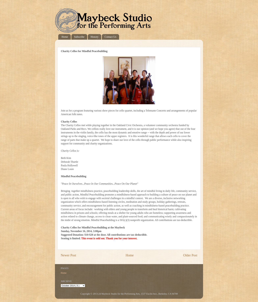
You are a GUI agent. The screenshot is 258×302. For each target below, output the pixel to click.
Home (65, 36)
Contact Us (110, 36)
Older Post (190, 255)
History (94, 36)
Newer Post (68, 255)
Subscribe (79, 36)
